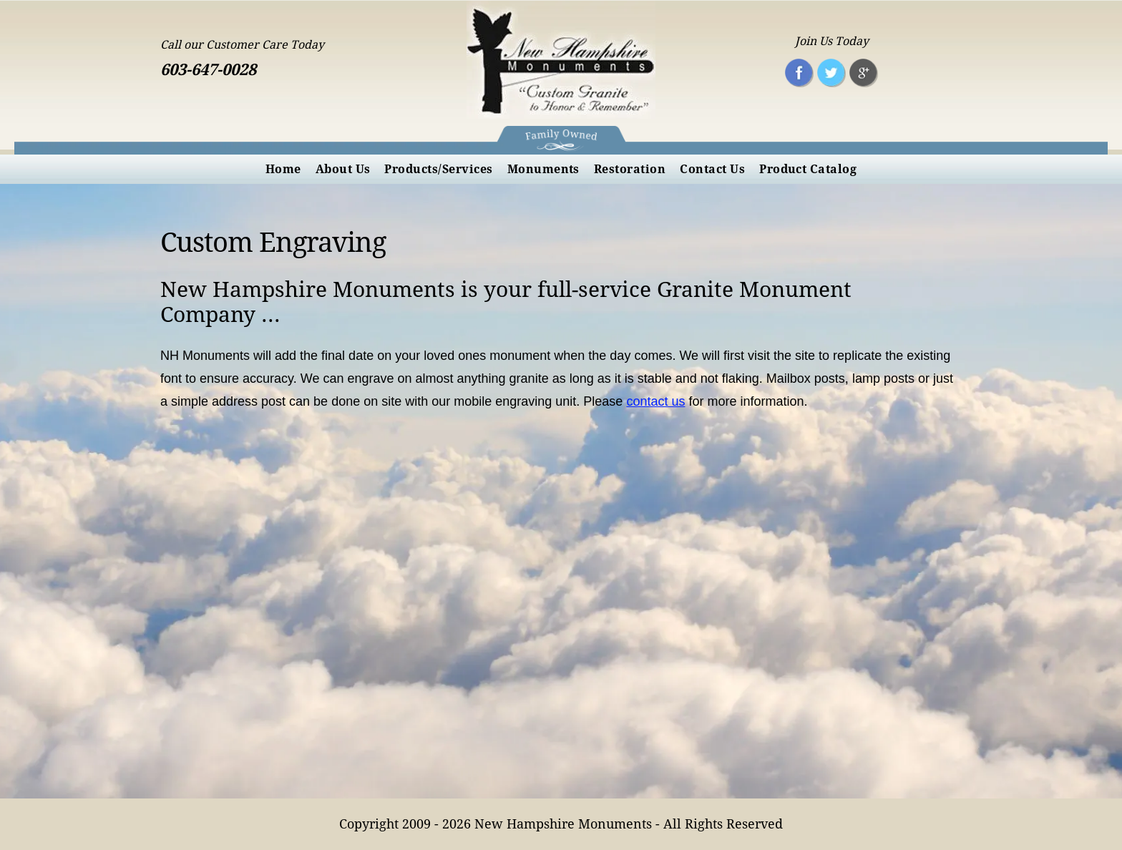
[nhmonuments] (243, 514)
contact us (655, 401)
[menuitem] (283, 169)
